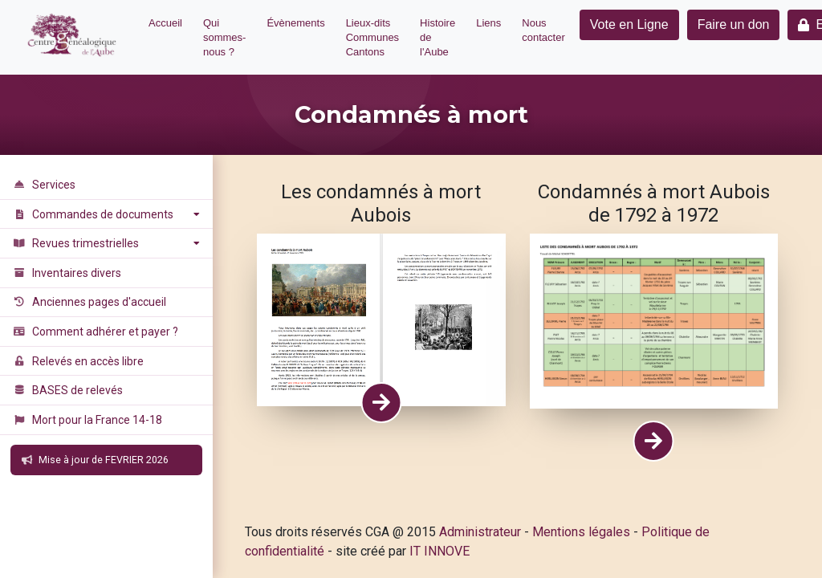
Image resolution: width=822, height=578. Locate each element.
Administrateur (480, 531)
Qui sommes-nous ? (224, 37)
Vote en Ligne (629, 24)
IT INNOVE (439, 551)
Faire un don (734, 24)
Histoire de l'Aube (437, 37)
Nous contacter (543, 30)
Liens (488, 23)
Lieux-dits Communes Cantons (372, 37)
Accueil (165, 23)
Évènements (295, 23)
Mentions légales (581, 531)
